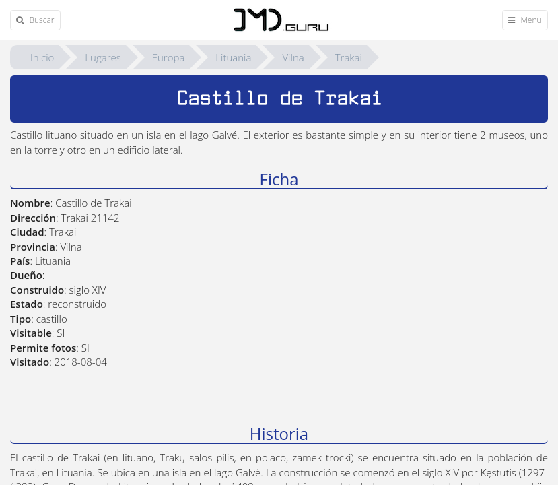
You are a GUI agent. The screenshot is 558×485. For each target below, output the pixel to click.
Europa (168, 57)
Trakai (348, 57)
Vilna (293, 57)
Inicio (42, 57)
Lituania (233, 57)
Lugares (102, 57)
